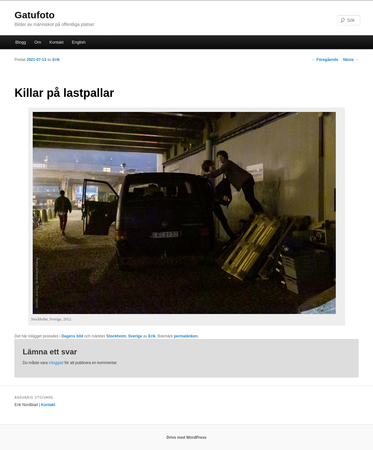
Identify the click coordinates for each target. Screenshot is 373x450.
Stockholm (116, 336)
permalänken (186, 336)
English (79, 42)
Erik (56, 59)
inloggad (56, 363)
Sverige (135, 336)
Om (37, 42)
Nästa (351, 59)
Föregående (324, 59)
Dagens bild (72, 336)
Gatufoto (34, 15)
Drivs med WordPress (186, 437)
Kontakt (56, 42)
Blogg (20, 42)
